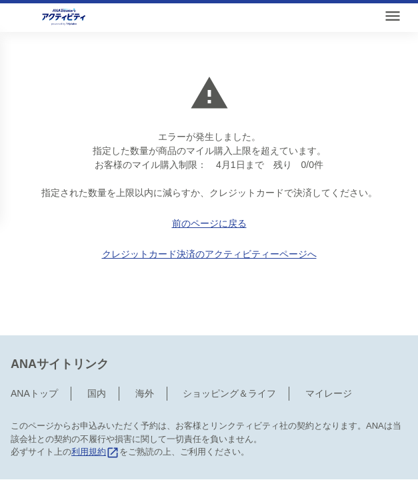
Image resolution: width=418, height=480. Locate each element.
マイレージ (328, 359)
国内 (96, 359)
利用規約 (95, 418)
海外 (144, 359)
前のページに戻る (209, 223)
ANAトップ (34, 359)
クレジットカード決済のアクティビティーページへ (209, 254)
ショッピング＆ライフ (229, 359)
